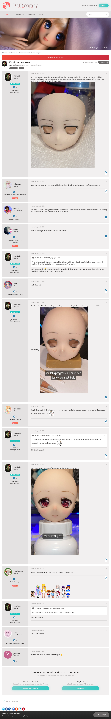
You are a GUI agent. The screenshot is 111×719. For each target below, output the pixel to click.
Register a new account (30, 688)
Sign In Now (80, 688)
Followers (102, 62)
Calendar (31, 14)
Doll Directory (19, 14)
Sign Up (103, 5)
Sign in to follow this (91, 62)
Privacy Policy (23, 716)
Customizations (36, 65)
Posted (38, 73)
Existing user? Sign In (89, 5)
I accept (101, 715)
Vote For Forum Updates (55, 57)
